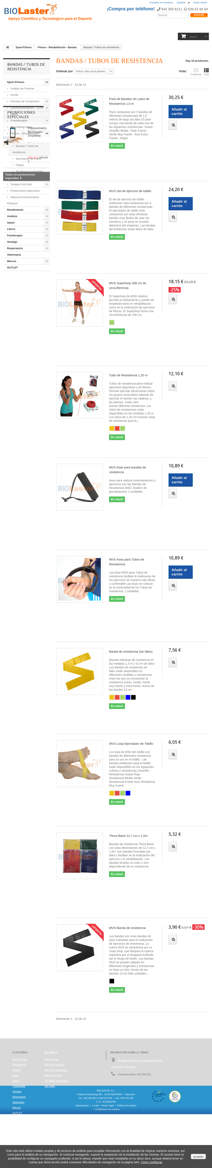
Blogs (129, 27)
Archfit (14, 94)
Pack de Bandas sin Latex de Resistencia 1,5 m (129, 101)
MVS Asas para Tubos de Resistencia (126, 562)
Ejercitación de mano (28, 158)
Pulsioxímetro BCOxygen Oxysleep (37, 302)
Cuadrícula (195, 72)
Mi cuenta (51, 1052)
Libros (83, 36)
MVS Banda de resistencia (127, 928)
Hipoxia (45, 27)
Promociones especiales (21, 285)
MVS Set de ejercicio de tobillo (130, 191)
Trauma (60, 27)
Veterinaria (157, 36)
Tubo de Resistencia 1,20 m (128, 375)
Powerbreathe (18, 120)
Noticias (114, 27)
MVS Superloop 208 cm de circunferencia (127, 285)
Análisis (68, 36)
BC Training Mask (21, 127)
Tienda (193, 28)
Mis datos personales (56, 1080)
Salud (55, 36)
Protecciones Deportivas (25, 190)
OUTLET (12, 267)
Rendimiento (95, 27)
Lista (206, 72)
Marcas (174, 36)
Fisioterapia (100, 36)
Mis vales (50, 1086)
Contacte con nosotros (161, 2)
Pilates (19, 165)
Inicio (9, 27)
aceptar (198, 1156)
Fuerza (19, 177)
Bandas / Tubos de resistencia (25, 149)
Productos (144, 27)
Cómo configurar (151, 1162)
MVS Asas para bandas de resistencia (127, 470)
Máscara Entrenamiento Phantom (23, 200)
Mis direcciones (53, 1075)
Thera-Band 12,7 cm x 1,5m (128, 835)
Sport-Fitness (14, 36)
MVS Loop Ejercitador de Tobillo (131, 743)
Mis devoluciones (54, 1064)
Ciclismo (76, 27)
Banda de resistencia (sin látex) (130, 651)
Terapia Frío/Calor (21, 184)
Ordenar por (64, 71)
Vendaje (118, 36)
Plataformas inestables (29, 171)
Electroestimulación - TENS (26, 107)
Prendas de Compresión (25, 101)
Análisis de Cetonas (22, 88)
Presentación (27, 27)
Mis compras (52, 1059)
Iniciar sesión (200, 2)
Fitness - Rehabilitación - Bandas (23, 136)
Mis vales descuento (56, 1070)
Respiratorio (137, 36)
